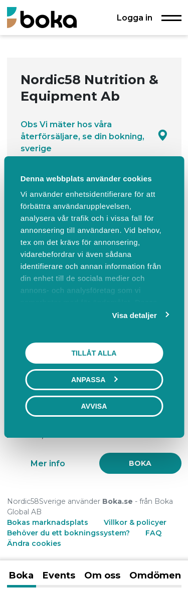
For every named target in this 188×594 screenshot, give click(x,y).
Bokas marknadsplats (47, 522)
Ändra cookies (34, 543)
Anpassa (94, 380)
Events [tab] (59, 575)
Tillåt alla (93, 353)
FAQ (153, 532)
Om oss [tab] (102, 575)
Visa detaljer (134, 315)
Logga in (134, 18)
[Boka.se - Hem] (42, 17)
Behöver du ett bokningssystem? (68, 532)
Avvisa (94, 406)
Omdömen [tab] (155, 575)
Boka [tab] (21, 575)
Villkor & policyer (135, 522)
